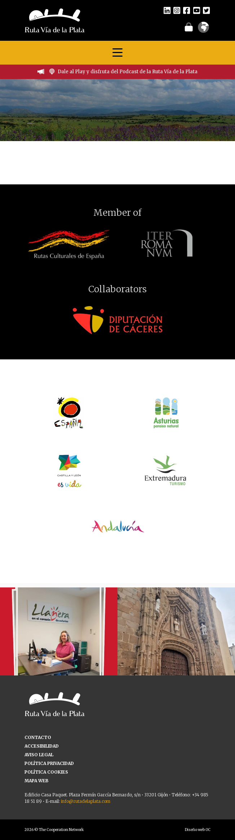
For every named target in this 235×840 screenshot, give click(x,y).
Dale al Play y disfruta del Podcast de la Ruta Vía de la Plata (128, 72)
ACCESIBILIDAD (42, 746)
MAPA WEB (36, 780)
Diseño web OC (197, 829)
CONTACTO (38, 737)
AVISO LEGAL (39, 754)
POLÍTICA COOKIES (46, 772)
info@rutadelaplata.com (85, 801)
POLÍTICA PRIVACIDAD (49, 763)
